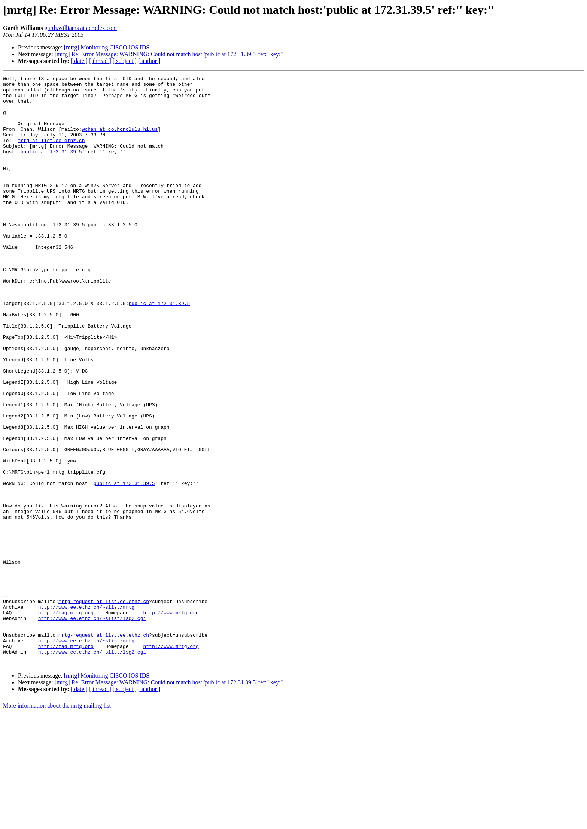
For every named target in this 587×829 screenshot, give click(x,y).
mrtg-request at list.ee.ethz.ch (103, 706)
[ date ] (79, 61)
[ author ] (149, 61)
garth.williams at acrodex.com (81, 28)
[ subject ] (125, 61)
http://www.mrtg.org (170, 720)
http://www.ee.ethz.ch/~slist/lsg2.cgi (92, 727)
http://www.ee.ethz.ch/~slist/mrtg (86, 713)
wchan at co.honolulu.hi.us (120, 140)
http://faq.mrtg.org (66, 720)
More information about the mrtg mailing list (57, 822)
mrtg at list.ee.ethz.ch (51, 153)
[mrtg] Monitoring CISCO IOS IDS (106, 47)
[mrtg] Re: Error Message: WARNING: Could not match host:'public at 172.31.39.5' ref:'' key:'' (169, 54)
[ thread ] (100, 61)
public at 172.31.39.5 (51, 167)
